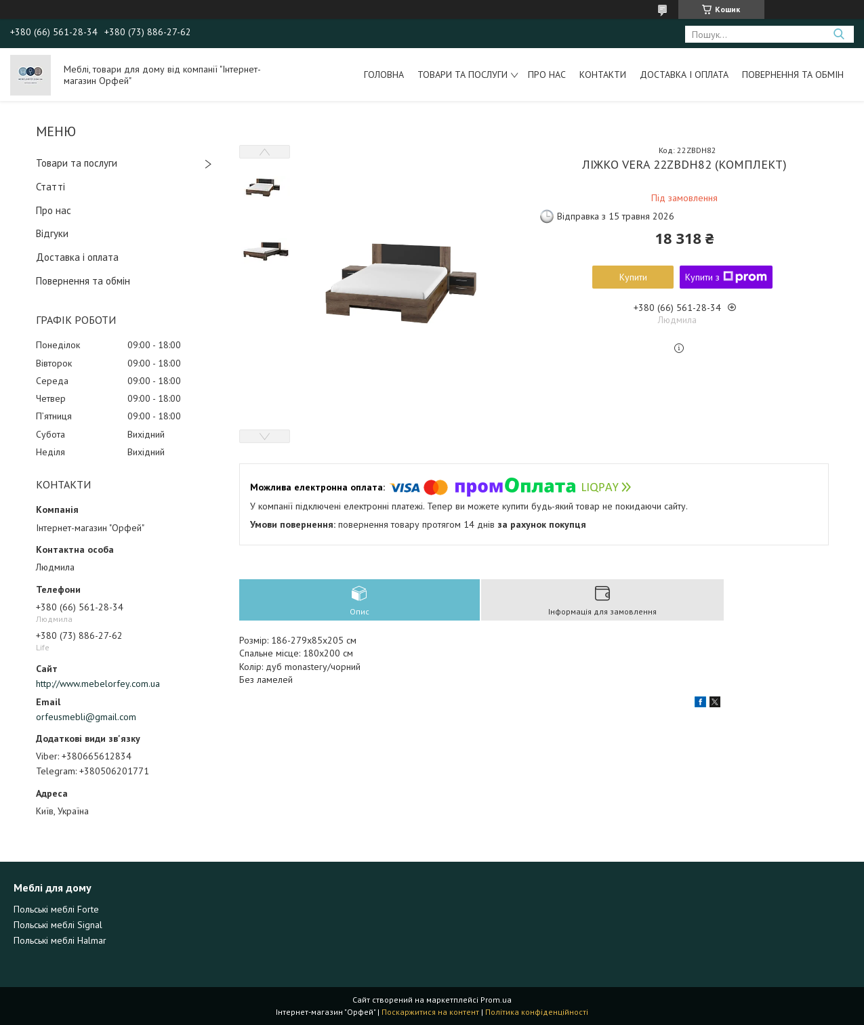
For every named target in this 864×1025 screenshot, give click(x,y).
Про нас (547, 74)
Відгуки (52, 233)
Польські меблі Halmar (60, 940)
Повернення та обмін (793, 74)
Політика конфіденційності (536, 1012)
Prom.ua (496, 1000)
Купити (633, 277)
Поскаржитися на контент (430, 1012)
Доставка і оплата (684, 74)
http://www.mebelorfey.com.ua (98, 683)
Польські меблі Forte (56, 909)
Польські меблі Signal (58, 925)
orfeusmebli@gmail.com (86, 717)
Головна (384, 74)
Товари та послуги (462, 74)
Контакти (602, 74)
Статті (50, 186)
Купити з (726, 277)
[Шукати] (838, 34)
